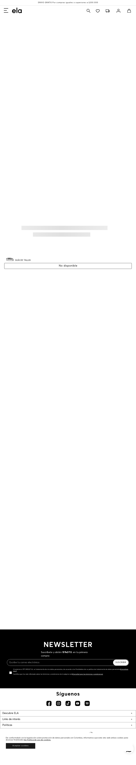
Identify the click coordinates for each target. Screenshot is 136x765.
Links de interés (11, 719)
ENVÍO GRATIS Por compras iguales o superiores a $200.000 (68, 3)
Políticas (7, 725)
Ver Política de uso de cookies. (37, 740)
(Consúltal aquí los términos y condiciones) (88, 674)
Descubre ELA (10, 713)
